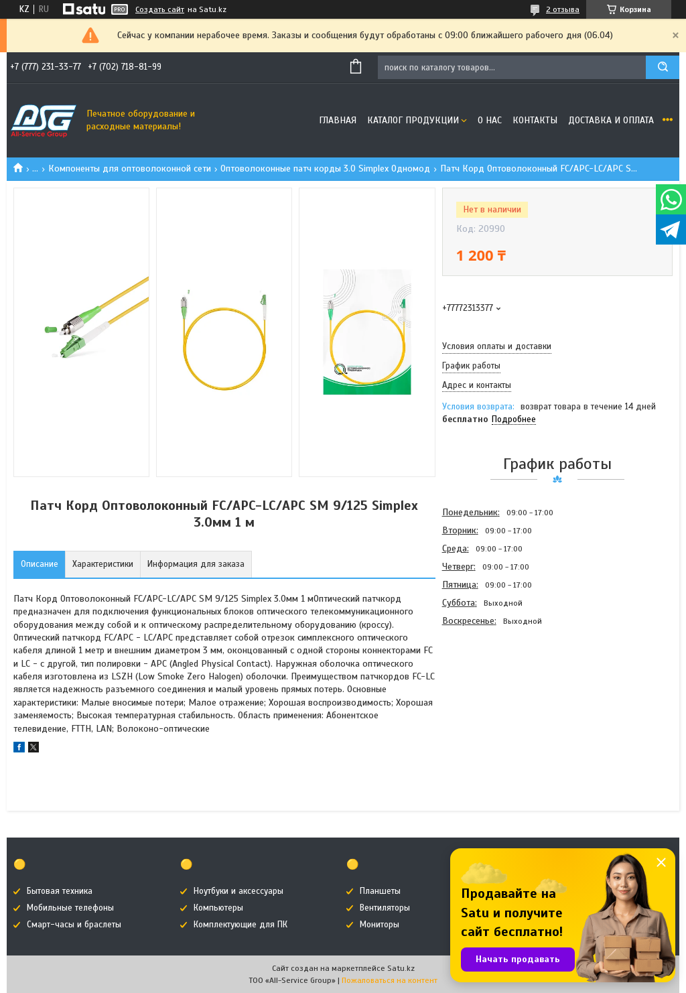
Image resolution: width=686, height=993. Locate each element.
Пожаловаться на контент (389, 980)
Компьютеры (218, 908)
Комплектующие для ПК (240, 924)
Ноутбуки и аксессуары (238, 891)
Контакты (534, 120)
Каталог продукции (413, 120)
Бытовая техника (59, 891)
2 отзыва (562, 9)
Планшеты (380, 891)
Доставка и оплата (611, 120)
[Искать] (662, 67)
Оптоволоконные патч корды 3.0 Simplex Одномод (325, 168)
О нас (490, 120)
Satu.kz (401, 968)
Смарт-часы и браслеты (74, 924)
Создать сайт (159, 9)
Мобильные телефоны (70, 908)
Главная (337, 120)
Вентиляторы (385, 908)
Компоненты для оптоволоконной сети (129, 168)
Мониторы (379, 924)
